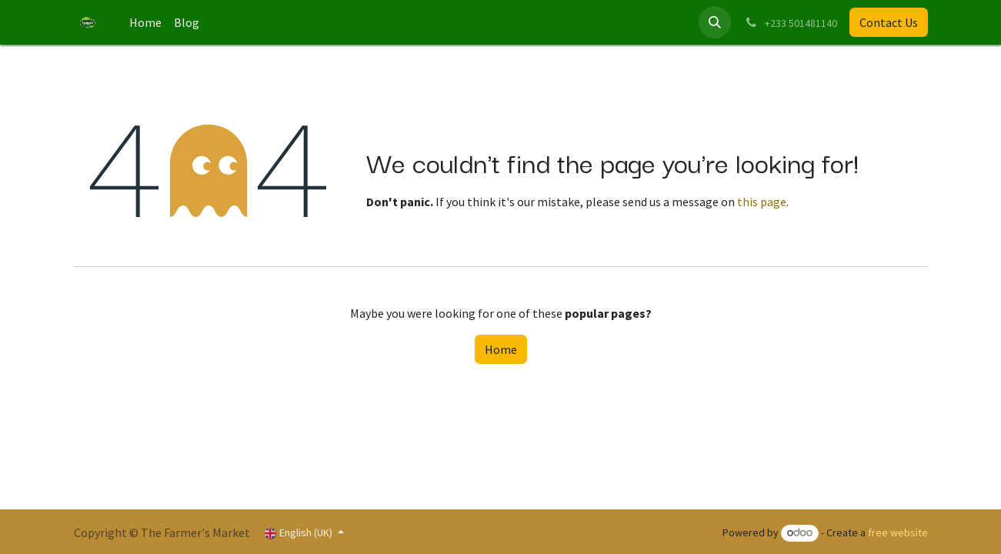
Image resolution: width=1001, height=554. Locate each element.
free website (898, 532)
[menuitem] (145, 22)
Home (501, 349)
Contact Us (888, 22)
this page (761, 201)
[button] (715, 22)
